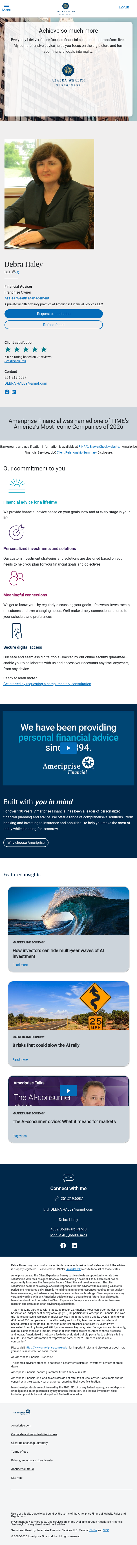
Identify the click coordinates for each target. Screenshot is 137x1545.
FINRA (93, 1530)
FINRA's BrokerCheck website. (99, 446)
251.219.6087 (15, 377)
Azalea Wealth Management (26, 298)
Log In (124, 7)
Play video (20, 1136)
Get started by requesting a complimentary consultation (47, 684)
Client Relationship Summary (77, 452)
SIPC (106, 1530)
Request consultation (54, 314)
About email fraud (22, 1469)
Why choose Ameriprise (25, 842)
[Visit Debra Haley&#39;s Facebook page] (63, 1245)
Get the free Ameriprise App (71, 1501)
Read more (20, 965)
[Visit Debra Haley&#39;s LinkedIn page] (74, 1245)
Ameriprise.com (21, 1425)
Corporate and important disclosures (34, 1434)
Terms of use (19, 1451)
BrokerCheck (73, 1269)
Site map (16, 1477)
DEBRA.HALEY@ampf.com (25, 383)
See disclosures (15, 361)
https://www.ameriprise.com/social (47, 1347)
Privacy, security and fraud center (32, 1460)
